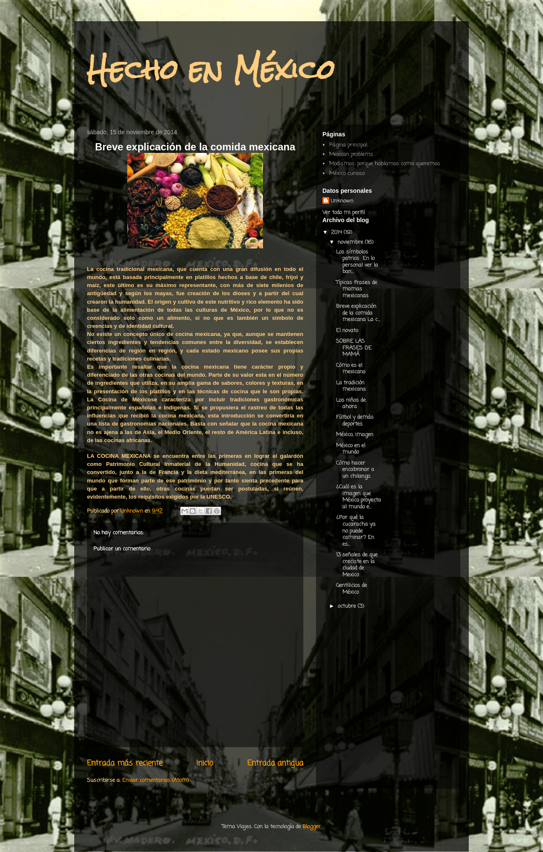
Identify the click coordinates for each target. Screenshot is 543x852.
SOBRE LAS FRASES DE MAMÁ (354, 347)
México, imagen (354, 435)
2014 (337, 233)
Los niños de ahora (351, 403)
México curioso (347, 173)
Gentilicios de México (351, 588)
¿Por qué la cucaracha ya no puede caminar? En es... (355, 530)
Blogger (311, 827)
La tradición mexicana (351, 386)
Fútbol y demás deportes (355, 420)
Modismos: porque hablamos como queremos (384, 164)
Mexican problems (351, 154)
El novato (347, 331)
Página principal (348, 145)
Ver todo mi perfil (343, 213)
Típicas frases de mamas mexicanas (356, 289)
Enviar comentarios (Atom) (155, 780)
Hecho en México (211, 69)
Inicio (204, 763)
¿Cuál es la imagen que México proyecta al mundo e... (358, 497)
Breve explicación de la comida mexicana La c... (358, 313)
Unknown (342, 201)
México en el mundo (350, 449)
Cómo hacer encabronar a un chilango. (355, 469)
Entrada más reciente (124, 763)
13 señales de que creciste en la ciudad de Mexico (357, 565)
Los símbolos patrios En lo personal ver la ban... (357, 262)
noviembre (351, 242)
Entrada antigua (275, 763)
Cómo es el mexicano (350, 368)
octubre (348, 606)
